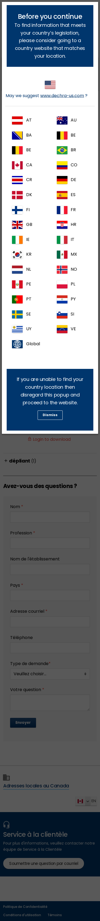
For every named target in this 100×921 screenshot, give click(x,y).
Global (26, 344)
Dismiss (50, 415)
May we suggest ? (46, 90)
